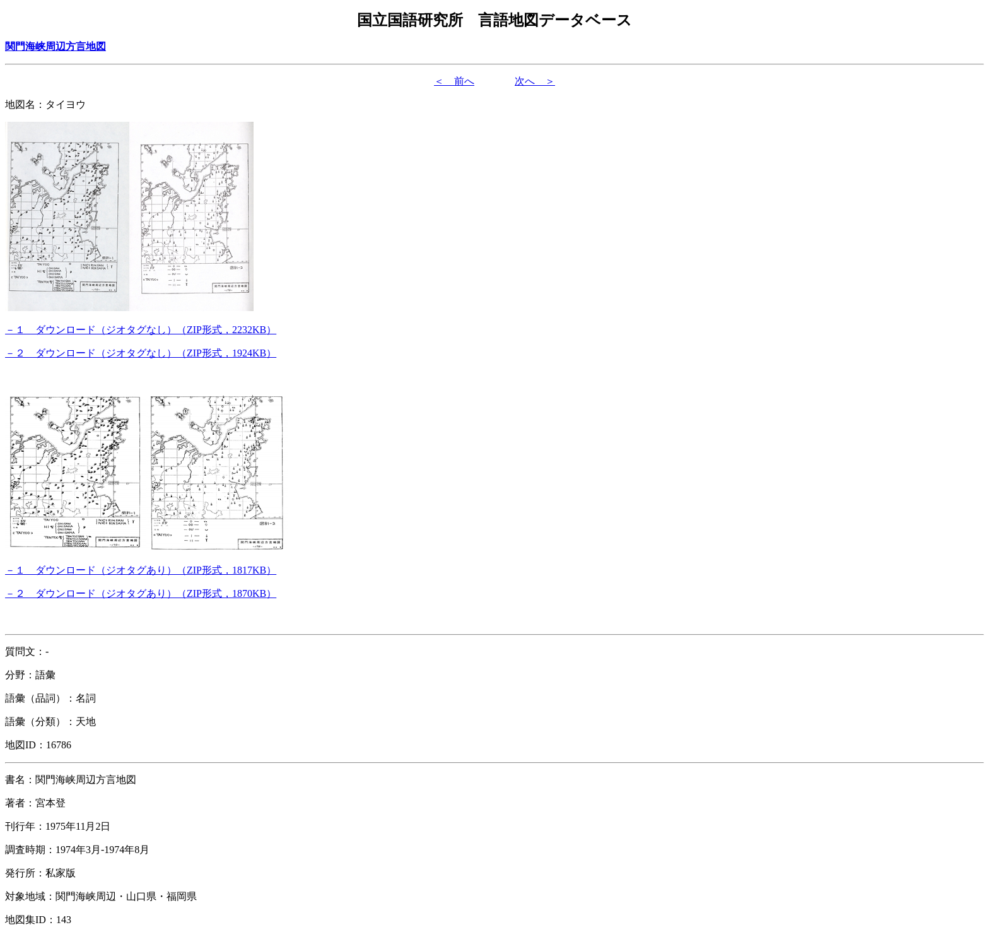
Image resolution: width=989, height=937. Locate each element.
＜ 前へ (454, 81)
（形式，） (140, 329)
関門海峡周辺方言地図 (55, 46)
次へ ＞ (535, 81)
